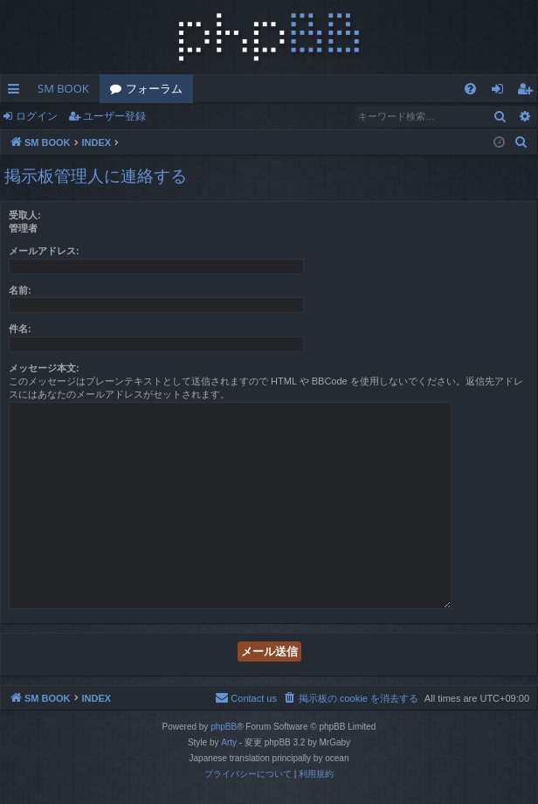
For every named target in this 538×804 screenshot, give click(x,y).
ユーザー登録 (114, 115)
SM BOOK (63, 88)
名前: (20, 290)
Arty (229, 742)
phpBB (223, 726)
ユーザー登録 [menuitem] (529, 91)
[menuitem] (470, 88)
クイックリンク (17, 91)
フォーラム (154, 88)
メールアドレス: (44, 251)
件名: (20, 328)
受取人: (25, 215)
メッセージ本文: (44, 368)
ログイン (37, 115)
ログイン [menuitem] (502, 91)
